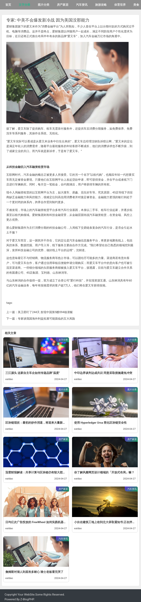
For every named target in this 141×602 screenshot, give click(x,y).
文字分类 (24, 4)
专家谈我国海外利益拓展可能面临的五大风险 (46, 318)
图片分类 (43, 4)
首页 (8, 4)
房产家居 (62, 4)
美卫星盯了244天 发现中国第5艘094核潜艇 (45, 312)
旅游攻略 (101, 4)
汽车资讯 (82, 4)
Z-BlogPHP (27, 599)
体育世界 (120, 4)
